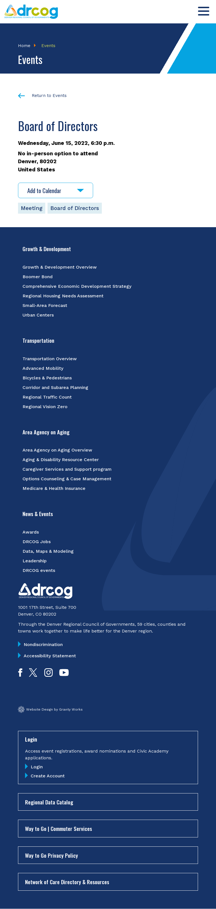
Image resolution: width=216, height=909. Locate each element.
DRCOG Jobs (36, 541)
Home (24, 45)
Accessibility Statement (50, 655)
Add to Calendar (55, 190)
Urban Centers (38, 315)
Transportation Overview (49, 358)
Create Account (48, 775)
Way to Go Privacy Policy (51, 855)
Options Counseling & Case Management (66, 478)
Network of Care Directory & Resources (67, 882)
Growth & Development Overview (59, 267)
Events (48, 45)
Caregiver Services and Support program (67, 469)
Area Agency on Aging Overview (57, 450)
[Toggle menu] (203, 11)
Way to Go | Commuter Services (58, 828)
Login (37, 766)
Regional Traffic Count (47, 397)
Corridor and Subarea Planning (55, 387)
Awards (30, 532)
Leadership (34, 560)
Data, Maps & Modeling (48, 551)
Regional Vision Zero (45, 406)
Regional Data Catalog (49, 802)
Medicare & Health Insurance (54, 488)
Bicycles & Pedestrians (47, 378)
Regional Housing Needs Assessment (63, 295)
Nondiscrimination (43, 644)
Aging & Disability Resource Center (60, 459)
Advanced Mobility (42, 368)
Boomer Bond (37, 276)
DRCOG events (38, 570)
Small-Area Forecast (44, 305)
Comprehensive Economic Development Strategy (76, 286)
